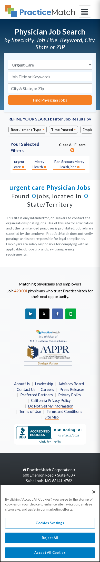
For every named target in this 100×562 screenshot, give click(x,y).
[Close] (93, 495)
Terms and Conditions (64, 411)
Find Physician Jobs (50, 99)
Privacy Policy (69, 395)
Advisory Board (71, 384)
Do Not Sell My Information (50, 406)
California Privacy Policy (51, 400)
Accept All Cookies (49, 556)
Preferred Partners (36, 395)
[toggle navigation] (85, 11)
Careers (47, 389)
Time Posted (62, 129)
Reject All (50, 541)
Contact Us (26, 389)
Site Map (52, 417)
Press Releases (72, 389)
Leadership (44, 384)
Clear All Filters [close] (72, 147)
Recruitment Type (26, 129)
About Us (22, 384)
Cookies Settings (50, 526)
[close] (19, 164)
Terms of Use (30, 411)
